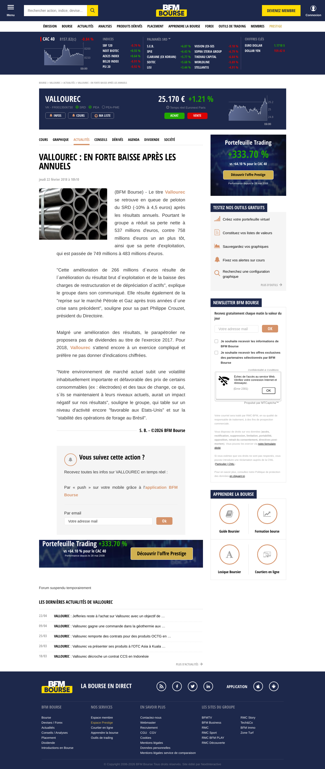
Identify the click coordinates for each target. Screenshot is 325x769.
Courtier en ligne (102, 727)
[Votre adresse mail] (108, 521)
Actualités (85, 26)
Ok (164, 521)
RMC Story (248, 717)
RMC (205, 727)
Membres (257, 26)
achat (174, 115)
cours (43, 139)
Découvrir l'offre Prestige (248, 174)
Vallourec (55, 83)
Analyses (105, 26)
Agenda (133, 139)
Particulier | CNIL (224, 464)
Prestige (276, 26)
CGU (143, 732)
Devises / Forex (52, 722)
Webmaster (148, 722)
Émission (50, 26)
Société (169, 139)
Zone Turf (247, 732)
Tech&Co (247, 722)
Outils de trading (232, 26)
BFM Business (211, 722)
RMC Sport (209, 732)
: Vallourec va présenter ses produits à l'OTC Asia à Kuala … (110, 646)
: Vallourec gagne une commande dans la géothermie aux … (109, 626)
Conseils (100, 139)
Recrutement (149, 727)
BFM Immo (248, 727)
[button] (92, 10)
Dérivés (117, 139)
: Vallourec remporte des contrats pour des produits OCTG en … (112, 636)
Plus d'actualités (189, 664)
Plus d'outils (271, 285)
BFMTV (207, 717)
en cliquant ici (237, 476)
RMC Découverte (213, 743)
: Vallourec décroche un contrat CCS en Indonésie (101, 656)
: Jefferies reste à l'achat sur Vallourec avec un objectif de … (109, 616)
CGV (153, 732)
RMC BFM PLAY (213, 738)
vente (197, 115)
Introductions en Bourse (58, 748)
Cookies (145, 738)
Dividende (151, 139)
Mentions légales (151, 743)
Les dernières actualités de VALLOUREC (76, 602)
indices (108, 39)
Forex (209, 26)
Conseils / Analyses (55, 732)
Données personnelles (155, 748)
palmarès (154, 39)
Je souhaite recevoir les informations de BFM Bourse (247, 344)
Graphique (61, 139)
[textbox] (55, 10)
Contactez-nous (150, 717)
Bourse (67, 26)
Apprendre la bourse (184, 26)
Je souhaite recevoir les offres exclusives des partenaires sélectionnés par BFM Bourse (248, 357)
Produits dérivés (129, 26)
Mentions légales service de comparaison (168, 753)
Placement (155, 26)
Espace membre (102, 717)
